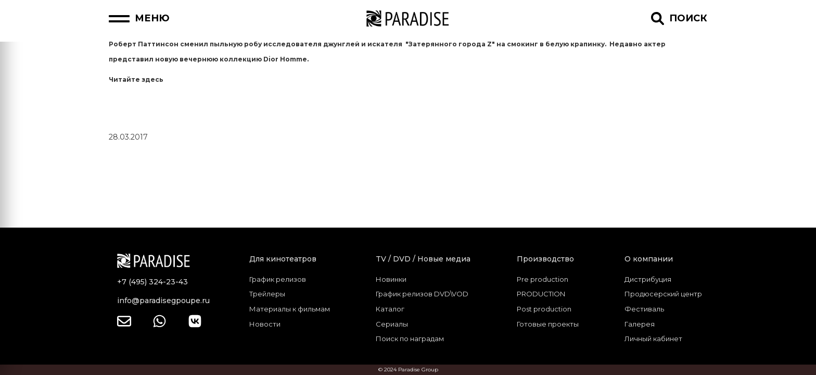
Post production (544, 309)
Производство (545, 259)
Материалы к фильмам (289, 309)
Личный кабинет (653, 338)
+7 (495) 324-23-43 (152, 281)
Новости (264, 324)
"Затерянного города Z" (450, 44)
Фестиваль (644, 309)
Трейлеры (267, 294)
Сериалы (392, 324)
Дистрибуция (647, 279)
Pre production (542, 279)
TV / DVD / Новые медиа (423, 259)
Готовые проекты (548, 324)
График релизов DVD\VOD (422, 294)
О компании (648, 259)
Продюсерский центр (663, 294)
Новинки (391, 279)
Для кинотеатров (282, 259)
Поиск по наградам (410, 338)
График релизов (277, 279)
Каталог (390, 309)
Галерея (639, 324)
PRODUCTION (541, 294)
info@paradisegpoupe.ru (163, 300)
